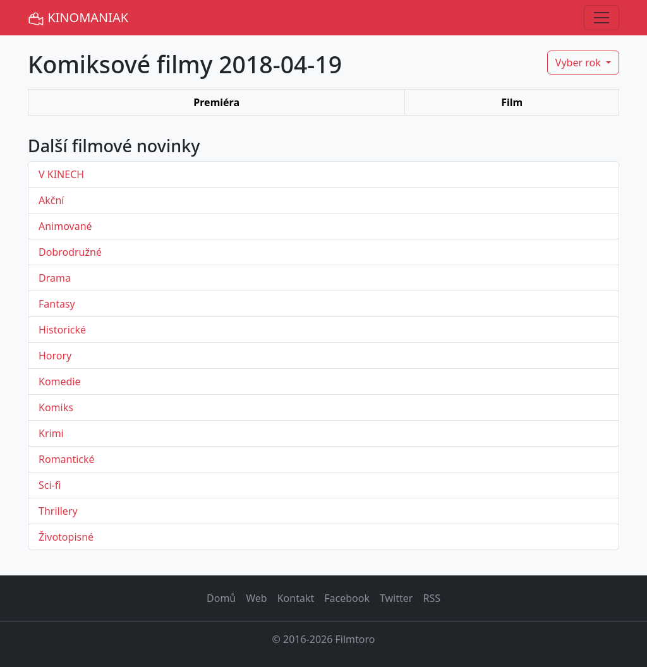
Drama (55, 278)
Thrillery (58, 511)
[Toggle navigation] (601, 17)
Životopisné (66, 537)
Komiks (56, 407)
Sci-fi (50, 485)
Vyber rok (579, 62)
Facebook (347, 598)
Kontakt (296, 598)
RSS (431, 598)
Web (256, 598)
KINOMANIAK (78, 18)
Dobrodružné (70, 252)
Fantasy (57, 304)
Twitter (396, 598)
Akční (51, 200)
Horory (55, 356)
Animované (65, 226)
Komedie (60, 381)
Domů (221, 598)
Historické (62, 330)
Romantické (67, 459)
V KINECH (61, 174)
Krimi (51, 433)
